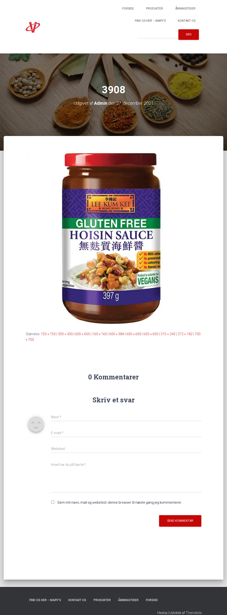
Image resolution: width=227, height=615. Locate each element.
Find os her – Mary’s (150, 20)
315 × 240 (168, 334)
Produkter (154, 8)
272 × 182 (185, 334)
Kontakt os (186, 20)
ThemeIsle (194, 613)
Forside (128, 8)
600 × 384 (116, 334)
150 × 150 (48, 334)
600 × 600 (82, 334)
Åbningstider (185, 8)
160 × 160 (99, 334)
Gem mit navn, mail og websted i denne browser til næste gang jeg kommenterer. (119, 502)
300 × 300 (65, 334)
